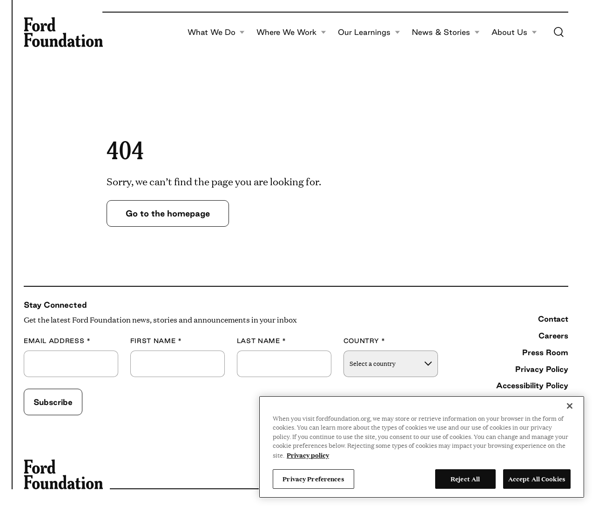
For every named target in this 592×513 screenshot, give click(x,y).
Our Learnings (369, 32)
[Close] (569, 406)
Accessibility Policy (532, 385)
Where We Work (291, 32)
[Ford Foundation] (63, 32)
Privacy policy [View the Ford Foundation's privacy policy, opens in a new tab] (308, 454)
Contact (553, 319)
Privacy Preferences (313, 478)
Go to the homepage (168, 213)
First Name (156, 341)
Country (364, 341)
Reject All (465, 478)
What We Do (216, 32)
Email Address (57, 341)
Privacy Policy (541, 369)
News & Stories (445, 32)
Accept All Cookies (536, 478)
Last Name (261, 341)
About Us (514, 32)
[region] (422, 447)
